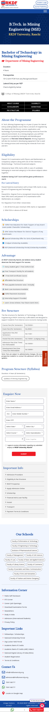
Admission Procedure (15, 475)
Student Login (42, 2)
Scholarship (11, 493)
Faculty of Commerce (34, 564)
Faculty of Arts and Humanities (24, 574)
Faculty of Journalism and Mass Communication (24, 569)
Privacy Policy (10, 622)
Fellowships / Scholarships (14, 634)
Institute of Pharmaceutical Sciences (24, 550)
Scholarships (13, 107)
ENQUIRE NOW (45, 358)
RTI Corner (9, 599)
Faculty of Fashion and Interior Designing (24, 578)
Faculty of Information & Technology (24, 541)
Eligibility (36, 103)
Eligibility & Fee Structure (16, 479)
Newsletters (9, 611)
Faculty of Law (10, 560)
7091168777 (36, 710)
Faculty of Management (15, 555)
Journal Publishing (41, 7)
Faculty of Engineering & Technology (24, 546)
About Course (13, 103)
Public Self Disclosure (12, 596)
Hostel (9, 502)
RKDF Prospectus (13, 484)
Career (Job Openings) (13, 603)
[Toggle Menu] (45, 11)
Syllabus (36, 110)
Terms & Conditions (12, 660)
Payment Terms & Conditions (18, 511)
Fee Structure (13, 110)
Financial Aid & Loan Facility (17, 498)
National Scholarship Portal (15, 638)
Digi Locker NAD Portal (13, 642)
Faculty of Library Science (15, 564)
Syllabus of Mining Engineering (15, 378)
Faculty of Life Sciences (34, 555)
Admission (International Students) (17, 618)
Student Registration (12, 657)
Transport (10, 507)
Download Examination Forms (16, 607)
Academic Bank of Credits (14, 645)
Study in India (10, 614)
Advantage (36, 107)
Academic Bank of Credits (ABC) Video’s (19, 649)
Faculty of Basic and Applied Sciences (31, 560)
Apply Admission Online (16, 488)
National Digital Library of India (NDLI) (19, 653)
